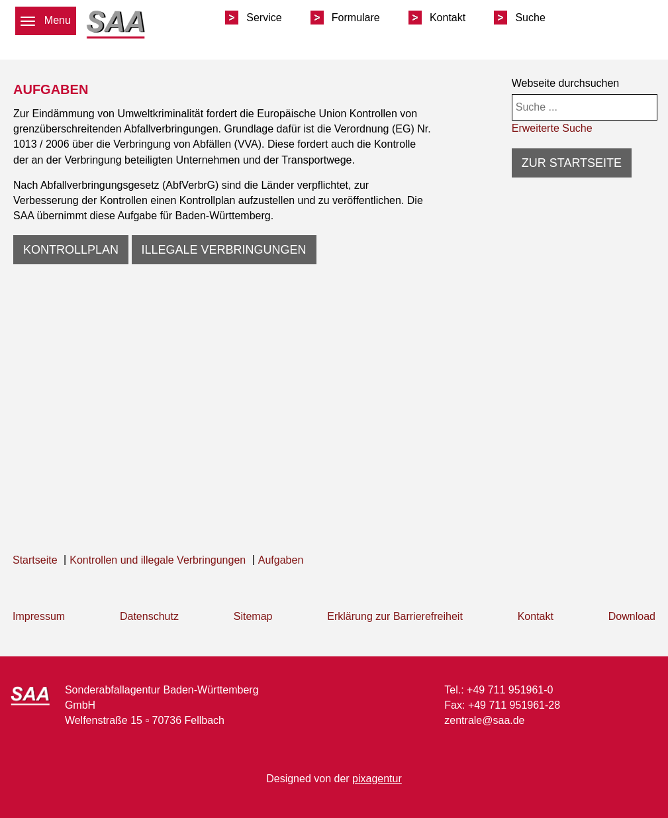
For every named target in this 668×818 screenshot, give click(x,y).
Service (263, 17)
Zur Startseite (572, 163)
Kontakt (447, 17)
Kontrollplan (71, 249)
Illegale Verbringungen (224, 249)
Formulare (356, 17)
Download (631, 616)
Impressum (39, 616)
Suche (530, 17)
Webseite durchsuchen (565, 83)
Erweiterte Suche (552, 128)
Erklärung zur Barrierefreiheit (395, 616)
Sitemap (253, 616)
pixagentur (377, 778)
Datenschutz (149, 616)
